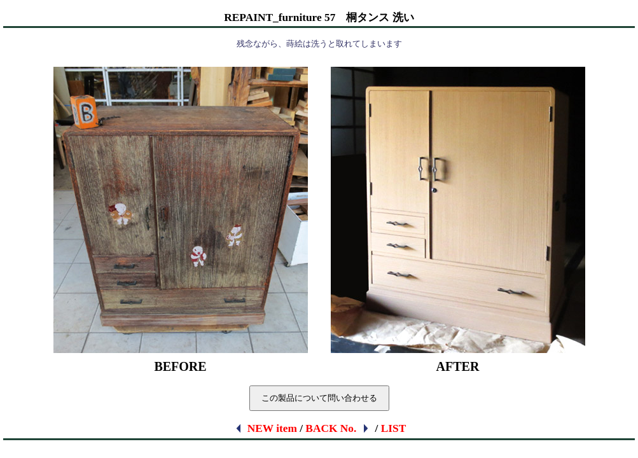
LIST (393, 428)
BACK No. (337, 428)
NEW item (265, 428)
